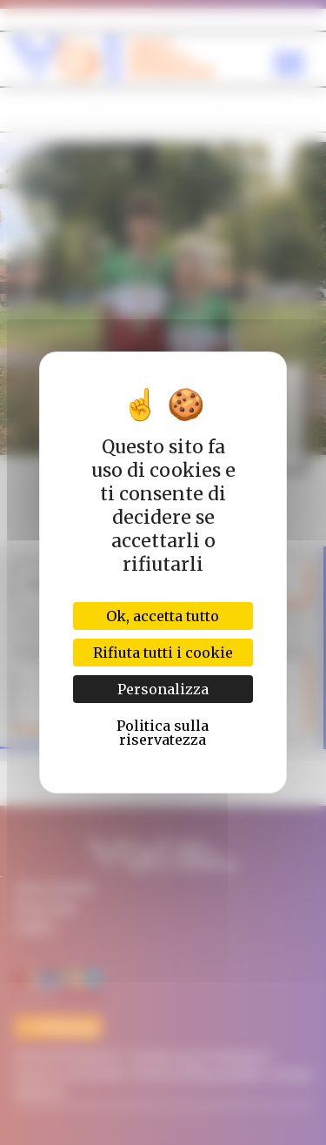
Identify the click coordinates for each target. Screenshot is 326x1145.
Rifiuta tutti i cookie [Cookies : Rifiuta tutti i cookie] (163, 652)
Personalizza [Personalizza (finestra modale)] (163, 689)
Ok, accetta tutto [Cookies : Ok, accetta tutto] (162, 616)
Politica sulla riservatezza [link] (162, 732)
